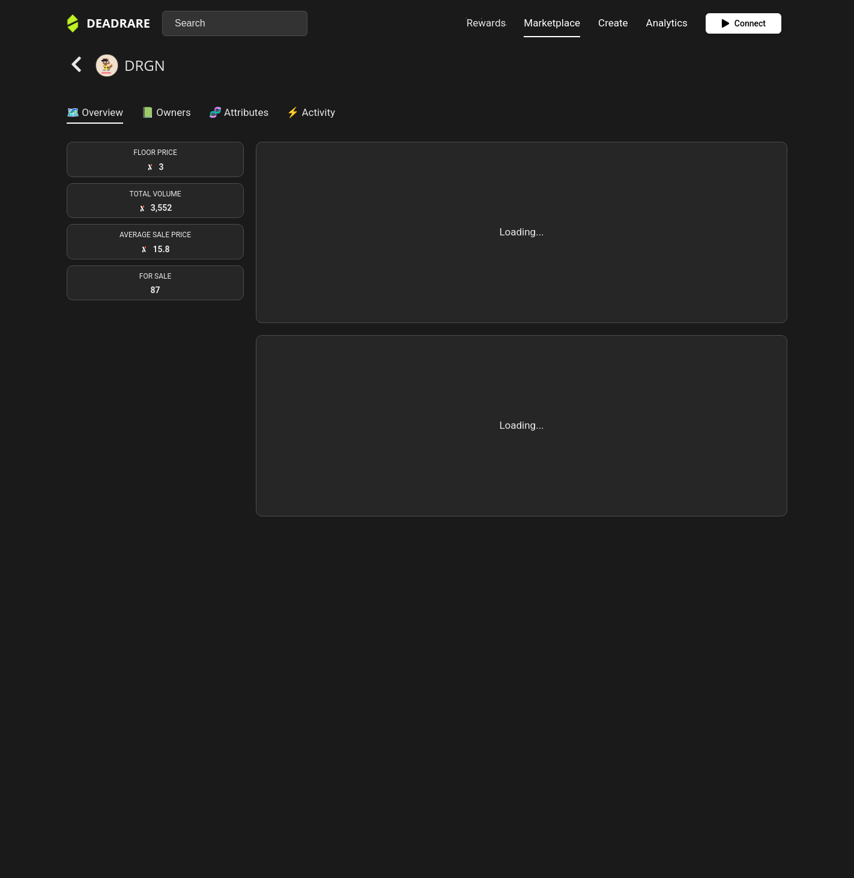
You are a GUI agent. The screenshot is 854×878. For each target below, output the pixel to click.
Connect (743, 23)
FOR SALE (155, 276)
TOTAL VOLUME (155, 194)
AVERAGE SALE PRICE (155, 235)
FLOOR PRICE (155, 152)
